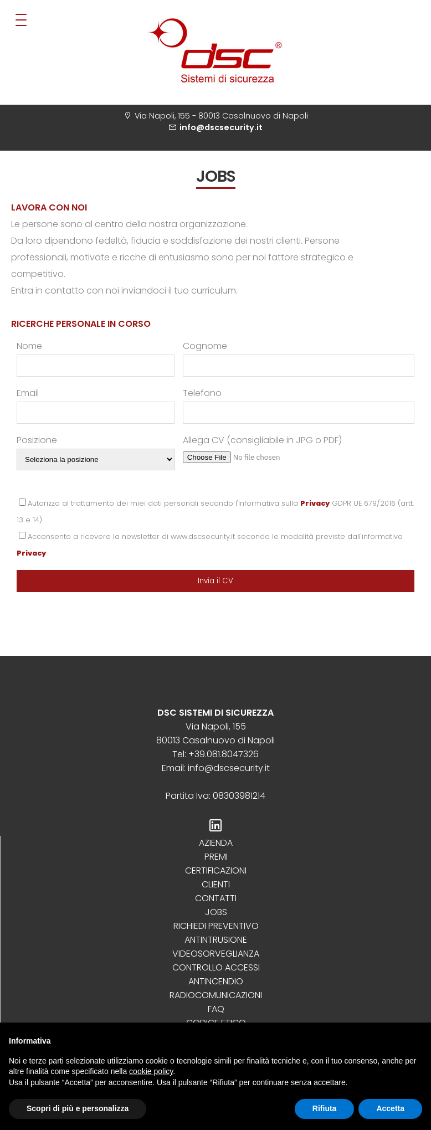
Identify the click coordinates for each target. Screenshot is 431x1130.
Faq (216, 1009)
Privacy (315, 503)
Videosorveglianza (215, 953)
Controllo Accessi (216, 967)
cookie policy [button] (151, 1071)
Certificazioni (216, 870)
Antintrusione (215, 939)
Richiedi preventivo (216, 926)
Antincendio (215, 981)
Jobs (216, 912)
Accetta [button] (390, 1108)
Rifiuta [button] (324, 1108)
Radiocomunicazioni (216, 995)
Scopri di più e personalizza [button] (78, 1108)
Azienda (216, 842)
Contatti (216, 898)
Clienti (216, 884)
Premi (216, 856)
